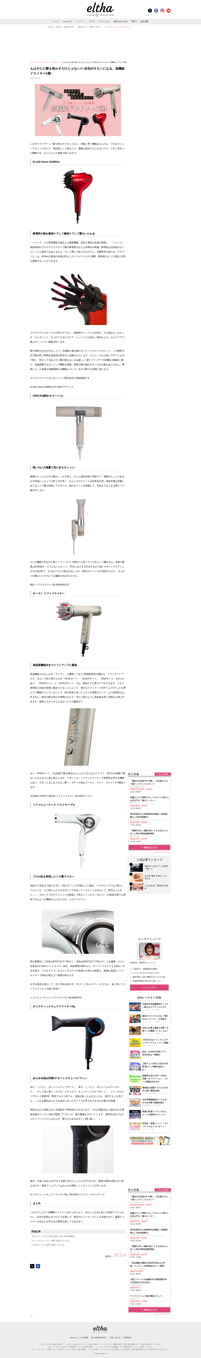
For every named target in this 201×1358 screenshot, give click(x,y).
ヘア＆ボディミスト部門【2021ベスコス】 (47, 1245)
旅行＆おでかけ (121, 21)
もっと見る (151, 987)
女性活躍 (144, 21)
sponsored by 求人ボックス (162, 852)
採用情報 (127, 1337)
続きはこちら (150, 847)
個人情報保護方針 (98, 1337)
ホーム (33, 62)
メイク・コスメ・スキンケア (61, 27)
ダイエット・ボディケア (89, 27)
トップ (56, 21)
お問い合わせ (114, 1337)
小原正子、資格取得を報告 (145, 969)
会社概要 (84, 1337)
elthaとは (74, 1337)
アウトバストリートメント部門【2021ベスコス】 (50, 1241)
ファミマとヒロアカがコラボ (146, 973)
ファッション (104, 21)
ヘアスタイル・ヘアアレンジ (117, 27)
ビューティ (81, 21)
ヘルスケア (67, 21)
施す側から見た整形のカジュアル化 (149, 977)
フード (92, 21)
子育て (134, 21)
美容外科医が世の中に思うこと (147, 981)
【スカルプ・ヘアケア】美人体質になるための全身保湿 (52, 1236)
